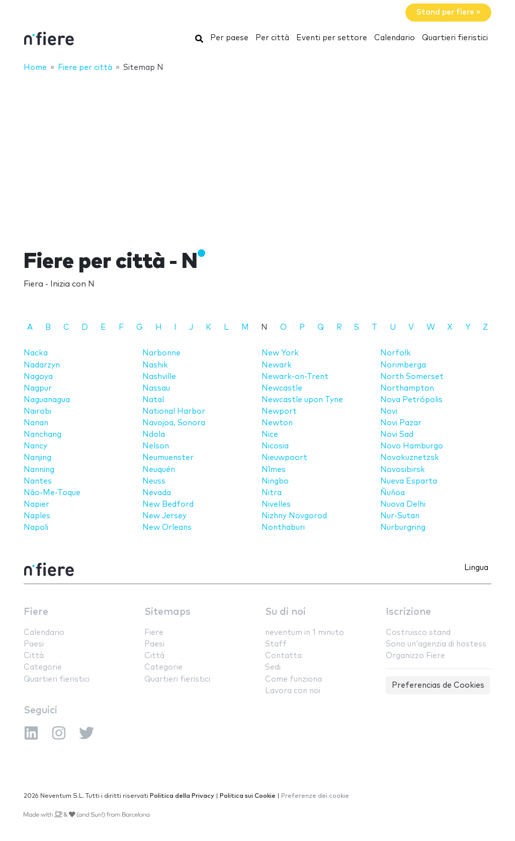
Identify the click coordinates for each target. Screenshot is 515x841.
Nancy (35, 446)
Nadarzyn (42, 365)
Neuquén (158, 470)
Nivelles (276, 504)
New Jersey (164, 516)
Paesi (34, 644)
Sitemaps (167, 612)
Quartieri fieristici (455, 38)
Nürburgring (402, 527)
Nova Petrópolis (411, 400)
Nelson (155, 446)
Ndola (153, 434)
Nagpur (38, 388)
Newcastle (282, 388)
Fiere (36, 612)
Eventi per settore (331, 38)
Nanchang (42, 434)
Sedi (273, 667)
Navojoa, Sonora (173, 423)
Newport (279, 411)
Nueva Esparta (408, 481)
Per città (272, 38)
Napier (36, 504)
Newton (277, 423)
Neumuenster (168, 457)
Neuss (153, 481)
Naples (37, 516)
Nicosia (275, 446)
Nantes (38, 481)
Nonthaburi (283, 527)
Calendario (394, 38)
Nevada (156, 493)
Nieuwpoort (284, 457)
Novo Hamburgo (411, 446)
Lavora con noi (292, 691)
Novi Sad (396, 434)
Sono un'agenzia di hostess (436, 644)
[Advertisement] (257, 154)
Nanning (39, 470)
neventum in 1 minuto (304, 632)
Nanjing (37, 457)
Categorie (43, 667)
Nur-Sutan (399, 516)
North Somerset (412, 377)
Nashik (155, 365)
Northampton (407, 388)
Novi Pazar (400, 423)
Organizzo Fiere (415, 656)
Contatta (283, 656)
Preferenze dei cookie (315, 796)
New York (280, 353)
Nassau (156, 388)
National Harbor (173, 411)
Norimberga (403, 365)
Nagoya (38, 377)
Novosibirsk (402, 470)
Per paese (229, 38)
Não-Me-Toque (52, 493)
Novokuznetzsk (409, 457)
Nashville (159, 377)
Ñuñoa (392, 493)
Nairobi (37, 411)
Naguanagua (47, 400)
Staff (276, 644)
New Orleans (167, 527)
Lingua (476, 568)
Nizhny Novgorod (294, 516)
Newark (277, 365)
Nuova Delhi (402, 504)
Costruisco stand (418, 632)
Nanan (36, 423)
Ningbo (275, 481)
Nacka (36, 353)
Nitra (272, 493)
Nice (270, 434)
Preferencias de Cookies (438, 685)
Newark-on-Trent (295, 377)
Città (34, 656)
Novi (388, 411)
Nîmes (274, 470)
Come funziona (293, 679)
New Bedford (168, 504)
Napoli (36, 527)
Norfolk (395, 353)
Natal (153, 400)
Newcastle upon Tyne (302, 400)
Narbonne (161, 353)
